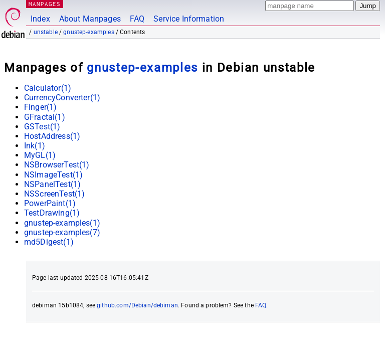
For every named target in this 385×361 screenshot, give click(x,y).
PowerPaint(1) (50, 203)
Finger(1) (40, 107)
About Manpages (90, 19)
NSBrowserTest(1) (56, 164)
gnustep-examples (88, 32)
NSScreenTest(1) (54, 194)
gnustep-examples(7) (62, 232)
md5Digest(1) (49, 242)
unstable (46, 32)
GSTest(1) (42, 126)
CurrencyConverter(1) (62, 97)
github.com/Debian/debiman (137, 305)
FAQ (137, 19)
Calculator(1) (47, 88)
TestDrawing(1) (52, 213)
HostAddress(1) (52, 136)
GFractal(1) (44, 117)
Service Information (188, 19)
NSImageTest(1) (53, 174)
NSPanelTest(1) (52, 184)
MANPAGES (45, 4)
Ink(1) (34, 145)
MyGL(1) (40, 155)
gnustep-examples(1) (62, 223)
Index (40, 19)
